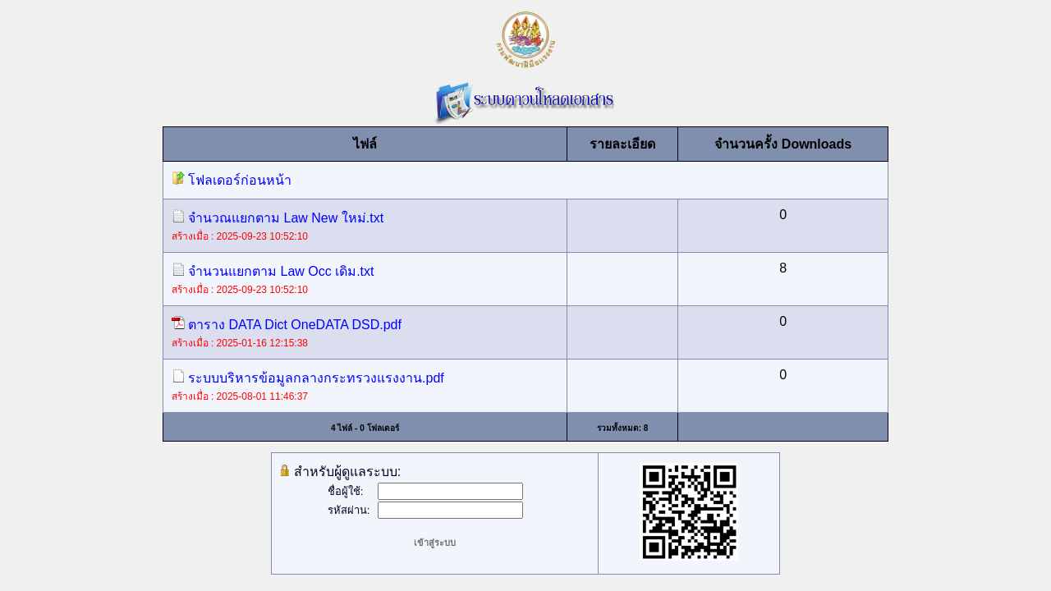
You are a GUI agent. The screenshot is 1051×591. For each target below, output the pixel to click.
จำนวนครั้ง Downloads (782, 144)
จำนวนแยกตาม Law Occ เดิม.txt (273, 271)
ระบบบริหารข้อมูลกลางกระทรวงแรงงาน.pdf (308, 378)
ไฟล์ (365, 144)
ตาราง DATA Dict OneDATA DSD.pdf (287, 325)
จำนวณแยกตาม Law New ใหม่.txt (277, 218)
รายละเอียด (622, 144)
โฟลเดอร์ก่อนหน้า (231, 180)
